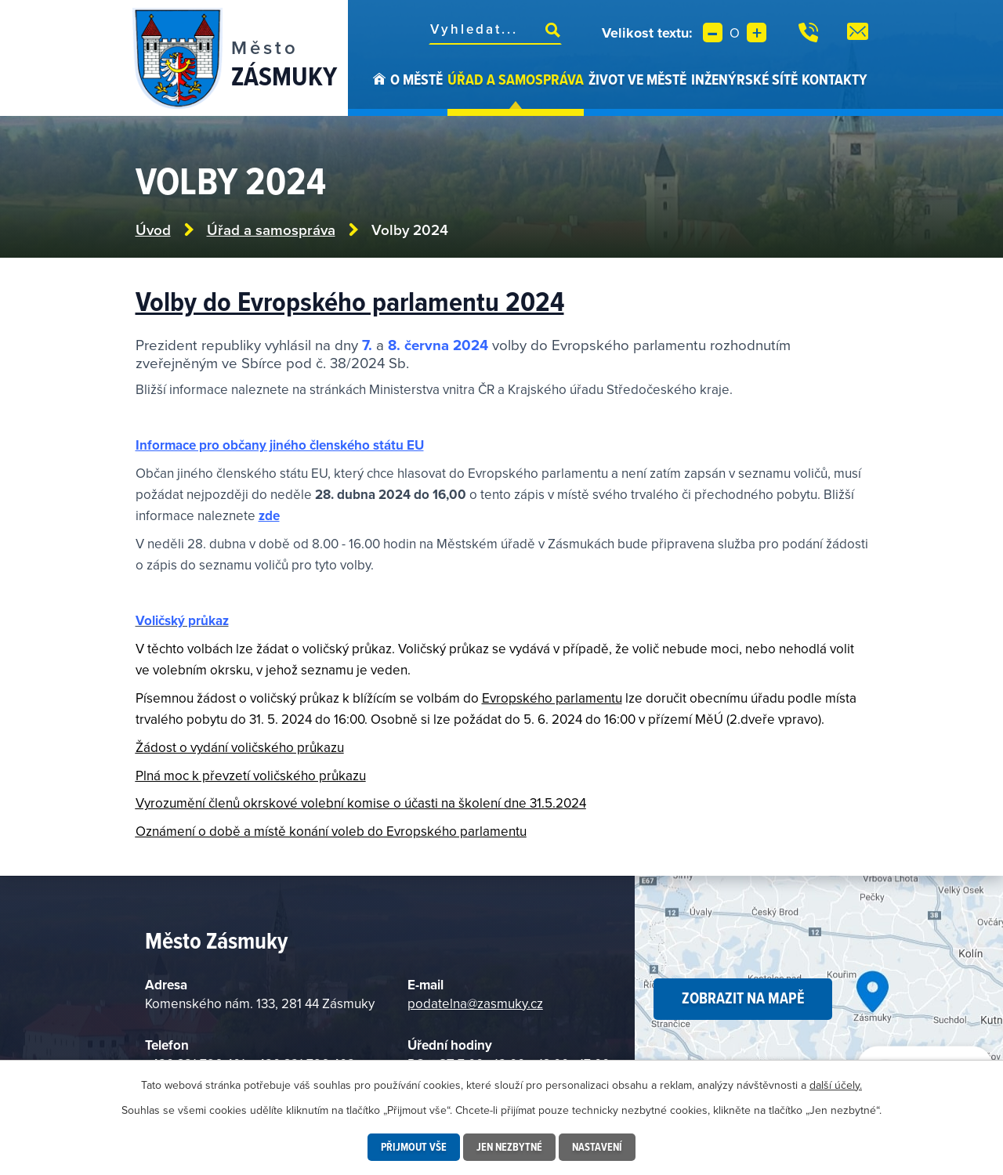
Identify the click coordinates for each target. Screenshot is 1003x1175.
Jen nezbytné (509, 1147)
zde (269, 515)
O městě (416, 79)
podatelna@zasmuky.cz (475, 1003)
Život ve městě (637, 79)
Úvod (379, 92)
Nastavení (597, 1147)
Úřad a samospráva (515, 79)
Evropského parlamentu (552, 698)
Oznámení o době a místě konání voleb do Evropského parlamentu (331, 831)
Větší (756, 32)
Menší (712, 32)
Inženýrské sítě (744, 79)
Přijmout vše (414, 1147)
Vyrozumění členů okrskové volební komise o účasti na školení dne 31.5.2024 (361, 803)
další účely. (835, 1085)
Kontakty (834, 79)
